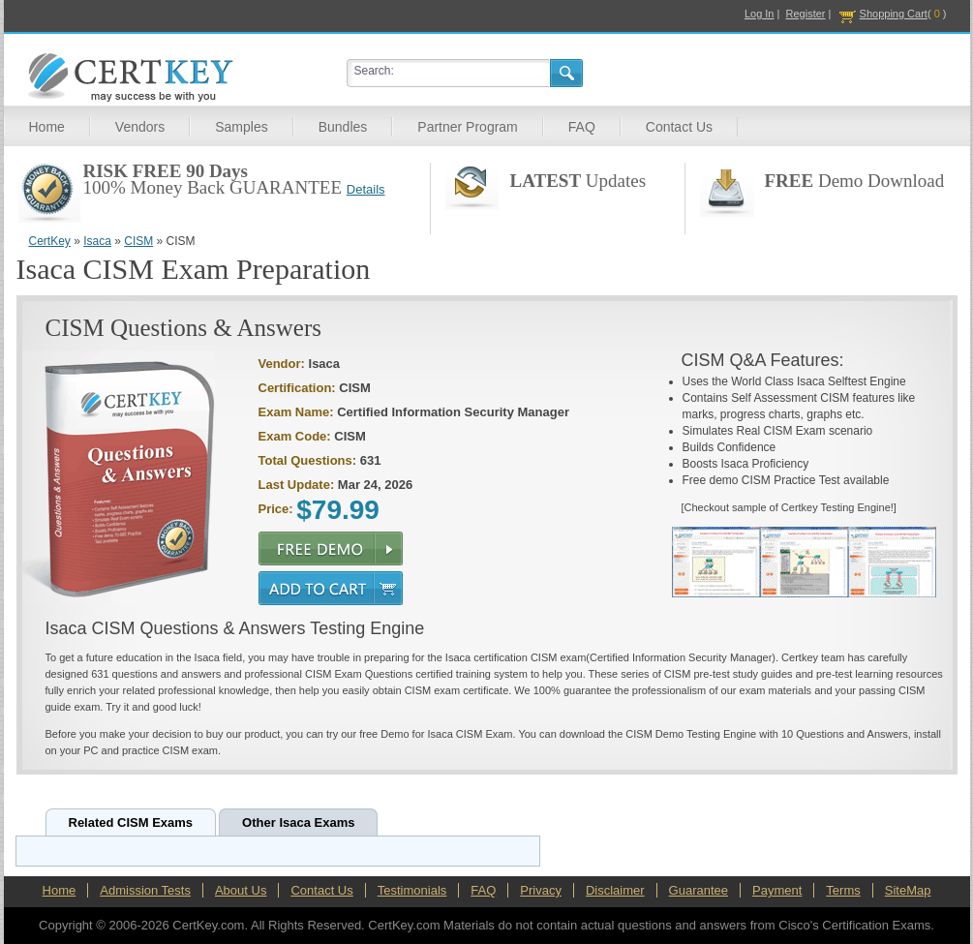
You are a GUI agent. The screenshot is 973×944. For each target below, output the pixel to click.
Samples (241, 127)
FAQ (581, 127)
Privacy (541, 890)
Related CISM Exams (131, 822)
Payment (777, 890)
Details (366, 189)
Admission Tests (145, 890)
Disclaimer (615, 890)
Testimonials (412, 890)
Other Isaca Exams (298, 822)
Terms (843, 890)
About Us (240, 890)
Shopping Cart (893, 13)
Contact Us (679, 127)
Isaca (97, 241)
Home (47, 127)
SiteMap (908, 890)
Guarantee (698, 890)
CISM (138, 241)
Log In (760, 13)
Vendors (140, 127)
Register (806, 13)
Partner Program (467, 127)
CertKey (50, 241)
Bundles (343, 127)
